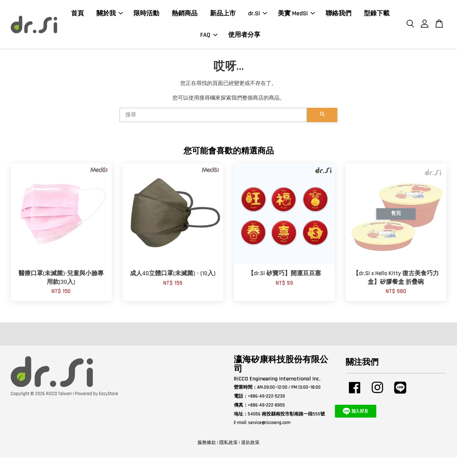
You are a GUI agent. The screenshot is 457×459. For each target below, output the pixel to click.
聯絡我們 (338, 14)
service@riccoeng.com (269, 424)
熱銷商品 (184, 14)
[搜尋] (213, 117)
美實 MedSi (296, 14)
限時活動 (146, 14)
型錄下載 (377, 14)
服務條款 (206, 444)
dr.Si (257, 14)
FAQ (208, 36)
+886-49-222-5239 (266, 397)
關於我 (109, 14)
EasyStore (108, 395)
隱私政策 (228, 444)
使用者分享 (244, 36)
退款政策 (250, 444)
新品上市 (223, 14)
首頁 (77, 14)
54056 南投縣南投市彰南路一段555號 (286, 415)
